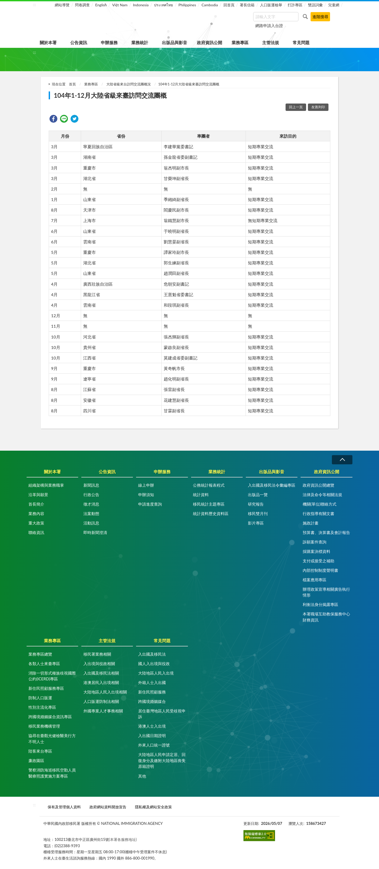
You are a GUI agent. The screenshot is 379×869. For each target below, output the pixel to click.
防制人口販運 (40, 697)
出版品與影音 (174, 42)
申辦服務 (109, 42)
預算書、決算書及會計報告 (326, 532)
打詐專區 (295, 5)
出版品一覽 (258, 494)
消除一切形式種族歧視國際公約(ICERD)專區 (52, 676)
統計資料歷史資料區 (210, 513)
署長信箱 (247, 5)
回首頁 (229, 5)
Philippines (187, 5)
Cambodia (210, 5)
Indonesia (140, 5)
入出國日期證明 (152, 735)
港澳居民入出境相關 (101, 682)
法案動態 (91, 513)
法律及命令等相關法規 (322, 494)
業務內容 (36, 513)
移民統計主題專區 (209, 504)
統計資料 (201, 494)
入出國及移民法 (152, 654)
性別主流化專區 (42, 707)
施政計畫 (310, 523)
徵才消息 (91, 504)
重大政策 (36, 523)
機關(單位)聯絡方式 (319, 504)
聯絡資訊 (36, 532)
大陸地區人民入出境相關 (105, 692)
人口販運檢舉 (271, 5)
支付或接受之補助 (318, 560)
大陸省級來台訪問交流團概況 (128, 84)
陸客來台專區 (40, 751)
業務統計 (139, 42)
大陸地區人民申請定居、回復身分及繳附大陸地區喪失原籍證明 (162, 760)
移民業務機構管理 (44, 726)
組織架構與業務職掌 (46, 485)
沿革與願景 (38, 494)
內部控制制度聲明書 (320, 570)
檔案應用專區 (314, 579)
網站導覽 (62, 5)
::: (34, 4)
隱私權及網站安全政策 (153, 807)
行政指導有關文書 (318, 513)
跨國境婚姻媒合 (152, 701)
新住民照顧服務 (152, 692)
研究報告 (256, 504)
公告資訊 (78, 42)
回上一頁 (296, 107)
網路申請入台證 (269, 25)
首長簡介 (36, 504)
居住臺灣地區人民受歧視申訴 (162, 713)
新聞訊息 (91, 485)
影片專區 (256, 523)
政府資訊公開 (209, 42)
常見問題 (301, 42)
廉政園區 (36, 760)
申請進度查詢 (150, 504)
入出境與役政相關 (99, 663)
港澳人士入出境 (152, 726)
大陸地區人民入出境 (156, 673)
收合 (342, 459)
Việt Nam (119, 5)
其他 (142, 776)
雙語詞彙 (315, 5)
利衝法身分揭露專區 (320, 604)
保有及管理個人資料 (64, 807)
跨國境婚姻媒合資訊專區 (50, 716)
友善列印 (318, 107)
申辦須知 (146, 494)
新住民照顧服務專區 (46, 688)
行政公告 (91, 494)
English (101, 5)
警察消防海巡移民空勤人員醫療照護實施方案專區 (52, 773)
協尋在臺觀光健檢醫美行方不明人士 (52, 738)
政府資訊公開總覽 (318, 485)
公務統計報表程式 (209, 485)
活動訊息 (91, 523)
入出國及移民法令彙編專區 (271, 485)
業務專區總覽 (40, 654)
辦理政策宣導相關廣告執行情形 (326, 592)
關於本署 (48, 42)
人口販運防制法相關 (101, 701)
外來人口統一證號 (154, 745)
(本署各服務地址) (123, 839)
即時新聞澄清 (95, 532)
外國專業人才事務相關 (103, 710)
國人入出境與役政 (154, 663)
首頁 (72, 84)
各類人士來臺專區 (44, 663)
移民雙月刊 (258, 513)
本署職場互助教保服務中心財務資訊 (326, 616)
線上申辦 (146, 485)
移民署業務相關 (97, 654)
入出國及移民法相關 (101, 673)
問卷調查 (82, 5)
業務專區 (240, 42)
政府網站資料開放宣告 (107, 807)
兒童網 (333, 5)
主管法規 (270, 42)
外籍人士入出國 (152, 682)
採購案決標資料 (316, 551)
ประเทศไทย (163, 5)
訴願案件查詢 (314, 541)
